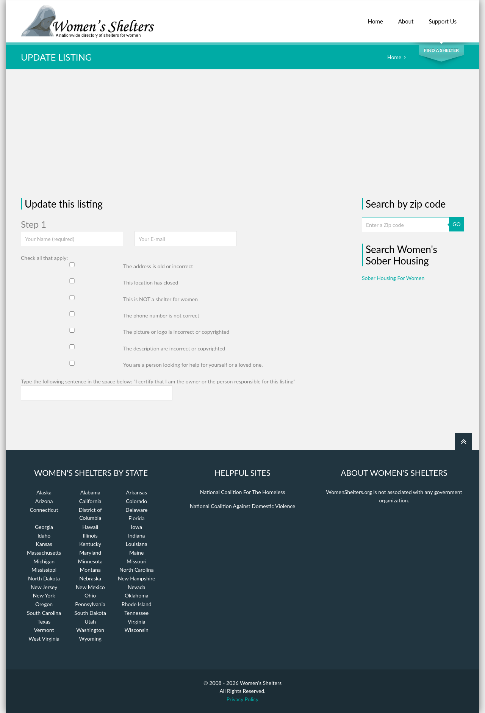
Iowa (136, 527)
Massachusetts (44, 552)
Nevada (137, 587)
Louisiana (136, 544)
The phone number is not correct (161, 315)
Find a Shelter (441, 50)
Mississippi (43, 569)
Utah (90, 621)
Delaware (136, 510)
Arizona (44, 501)
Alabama (90, 492)
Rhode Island (137, 604)
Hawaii (90, 527)
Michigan (44, 561)
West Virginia (43, 638)
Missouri (137, 561)
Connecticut (44, 510)
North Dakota (44, 578)
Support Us (443, 17)
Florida (136, 518)
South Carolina (44, 613)
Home (375, 17)
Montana (90, 569)
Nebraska (90, 578)
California (90, 501)
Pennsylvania (90, 604)
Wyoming (90, 638)
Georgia (44, 527)
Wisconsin (137, 630)
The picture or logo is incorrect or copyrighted (176, 331)
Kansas (44, 544)
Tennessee (136, 613)
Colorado (136, 501)
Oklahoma (137, 595)
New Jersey (44, 587)
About (406, 17)
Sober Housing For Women (393, 278)
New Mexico (90, 587)
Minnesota (90, 561)
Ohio (90, 595)
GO (456, 224)
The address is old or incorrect (158, 266)
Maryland (90, 552)
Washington (90, 630)
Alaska (44, 492)
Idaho (44, 535)
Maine (136, 552)
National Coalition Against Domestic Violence (242, 506)
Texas (44, 621)
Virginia (137, 621)
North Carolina (136, 569)
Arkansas (136, 492)
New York (44, 595)
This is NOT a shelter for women (160, 299)
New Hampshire (136, 578)
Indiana (136, 535)
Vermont (44, 630)
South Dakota (90, 613)
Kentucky (90, 544)
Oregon (44, 604)
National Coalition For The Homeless (242, 492)
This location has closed (150, 282)
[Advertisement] (242, 134)
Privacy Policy (242, 699)
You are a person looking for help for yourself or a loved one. (193, 364)
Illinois (90, 535)
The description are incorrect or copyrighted (174, 348)
